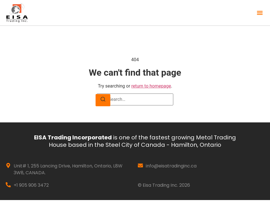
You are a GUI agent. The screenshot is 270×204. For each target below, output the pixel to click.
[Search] (103, 100)
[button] (259, 13)
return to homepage (151, 86)
